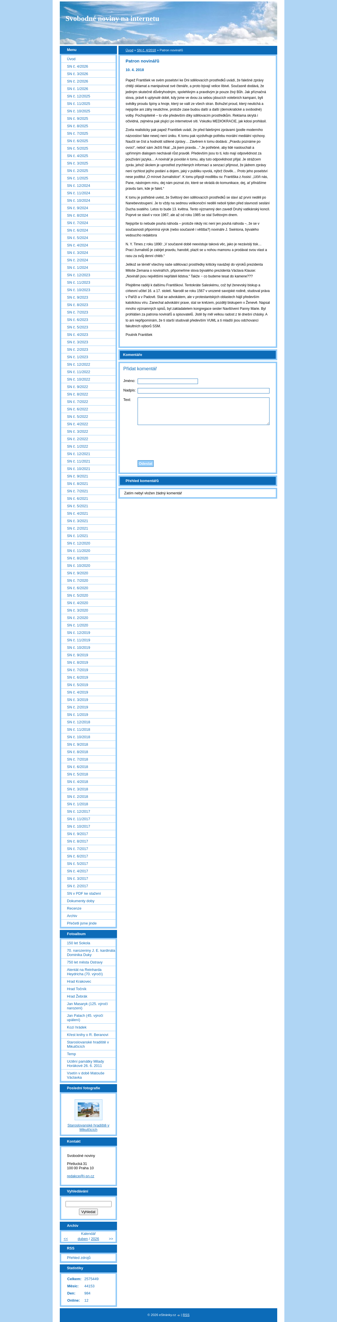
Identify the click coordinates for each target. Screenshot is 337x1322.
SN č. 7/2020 (77, 580)
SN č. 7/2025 (77, 133)
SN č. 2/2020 (77, 618)
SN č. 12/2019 (78, 632)
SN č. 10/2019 (78, 647)
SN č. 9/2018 (77, 744)
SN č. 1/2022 (77, 446)
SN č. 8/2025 (77, 126)
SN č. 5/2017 (77, 863)
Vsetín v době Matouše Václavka (85, 1075)
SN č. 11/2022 (78, 372)
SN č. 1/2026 (77, 89)
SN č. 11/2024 (78, 193)
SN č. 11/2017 (78, 819)
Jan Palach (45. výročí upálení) (85, 1017)
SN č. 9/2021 (77, 476)
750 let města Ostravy (84, 962)
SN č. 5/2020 (77, 595)
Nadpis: (129, 390)
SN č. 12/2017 (78, 811)
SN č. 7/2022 (77, 401)
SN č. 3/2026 (77, 74)
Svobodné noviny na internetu (112, 18)
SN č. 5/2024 (77, 238)
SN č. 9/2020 (77, 573)
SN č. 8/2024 (77, 215)
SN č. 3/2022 (77, 431)
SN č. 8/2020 (77, 558)
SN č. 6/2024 (77, 230)
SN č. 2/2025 (77, 171)
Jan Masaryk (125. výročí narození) (87, 1006)
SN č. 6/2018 (77, 767)
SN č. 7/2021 (77, 491)
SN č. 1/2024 (77, 267)
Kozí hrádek (76, 1027)
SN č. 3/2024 (77, 252)
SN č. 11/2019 (78, 640)
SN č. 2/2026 (77, 81)
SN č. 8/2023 (77, 305)
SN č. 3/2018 (77, 789)
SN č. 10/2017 (78, 826)
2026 (95, 1239)
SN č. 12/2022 (78, 364)
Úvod (129, 50)
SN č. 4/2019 (77, 692)
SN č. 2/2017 (77, 886)
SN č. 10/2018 (78, 737)
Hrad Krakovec (79, 981)
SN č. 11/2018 (78, 729)
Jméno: (129, 381)
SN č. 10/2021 (78, 469)
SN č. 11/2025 (78, 103)
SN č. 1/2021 (77, 536)
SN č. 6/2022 (77, 409)
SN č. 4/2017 (77, 871)
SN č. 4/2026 (77, 66)
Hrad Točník (76, 989)
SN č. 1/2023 (77, 357)
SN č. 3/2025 (77, 163)
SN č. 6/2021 (77, 498)
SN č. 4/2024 (77, 245)
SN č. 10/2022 (78, 379)
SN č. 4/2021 (77, 513)
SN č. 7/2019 (77, 670)
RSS (186, 1315)
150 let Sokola (78, 943)
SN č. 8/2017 (77, 841)
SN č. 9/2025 (77, 118)
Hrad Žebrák (77, 996)
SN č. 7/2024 (77, 223)
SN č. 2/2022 (77, 439)
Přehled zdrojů (79, 1258)
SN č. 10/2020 (78, 565)
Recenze (74, 908)
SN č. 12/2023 (78, 275)
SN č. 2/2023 (77, 349)
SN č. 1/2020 (77, 625)
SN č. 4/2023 (77, 334)
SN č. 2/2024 (77, 260)
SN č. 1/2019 (77, 714)
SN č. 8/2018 (77, 752)
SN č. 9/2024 (77, 208)
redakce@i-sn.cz (80, 1176)
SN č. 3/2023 (77, 342)
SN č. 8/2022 (77, 394)
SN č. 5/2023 (77, 327)
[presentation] (197, 441)
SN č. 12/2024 (78, 185)
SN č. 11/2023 (78, 282)
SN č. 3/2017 (77, 878)
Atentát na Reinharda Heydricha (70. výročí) (85, 971)
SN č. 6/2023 (77, 320)
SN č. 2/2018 (77, 796)
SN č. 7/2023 (77, 312)
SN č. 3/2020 (77, 610)
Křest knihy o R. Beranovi (87, 1035)
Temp (71, 1054)
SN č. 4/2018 (146, 50)
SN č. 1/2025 (77, 178)
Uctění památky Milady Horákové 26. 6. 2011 (85, 1063)
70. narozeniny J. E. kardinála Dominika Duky (91, 952)
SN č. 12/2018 (78, 722)
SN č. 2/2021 (77, 528)
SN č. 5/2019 (77, 685)
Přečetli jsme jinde (82, 923)
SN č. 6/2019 (77, 677)
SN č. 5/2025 (77, 148)
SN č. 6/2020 (77, 588)
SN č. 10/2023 (78, 290)
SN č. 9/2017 (77, 834)
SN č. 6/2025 (77, 141)
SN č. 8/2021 (77, 483)
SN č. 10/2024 (78, 200)
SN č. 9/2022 (77, 387)
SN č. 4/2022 (77, 424)
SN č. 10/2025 (78, 111)
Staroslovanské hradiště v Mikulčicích (88, 1044)
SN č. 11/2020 (78, 551)
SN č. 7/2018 (77, 759)
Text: (127, 399)
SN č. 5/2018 (77, 774)
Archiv (72, 916)
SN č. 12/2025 (78, 96)
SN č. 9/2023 (77, 297)
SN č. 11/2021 (78, 461)
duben (83, 1239)
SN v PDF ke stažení (84, 893)
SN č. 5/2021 (77, 506)
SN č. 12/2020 (78, 543)
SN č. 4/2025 (77, 156)
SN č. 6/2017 (77, 856)
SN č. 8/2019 (77, 662)
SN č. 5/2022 (77, 416)
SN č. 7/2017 (77, 849)
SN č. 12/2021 (78, 454)
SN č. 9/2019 (77, 655)
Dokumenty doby (80, 901)
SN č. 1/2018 (77, 804)
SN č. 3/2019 (77, 700)
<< (66, 1239)
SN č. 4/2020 (77, 603)
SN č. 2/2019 (77, 707)
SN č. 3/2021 (77, 521)
